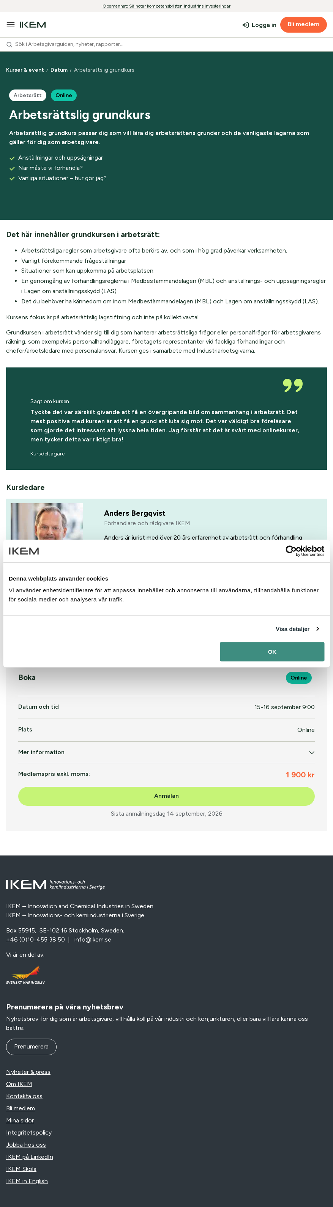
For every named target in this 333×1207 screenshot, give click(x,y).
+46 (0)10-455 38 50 (35, 939)
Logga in (264, 24)
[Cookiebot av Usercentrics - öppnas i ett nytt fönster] (291, 551)
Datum (60, 70)
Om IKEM (19, 1084)
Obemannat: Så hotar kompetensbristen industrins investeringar (166, 6)
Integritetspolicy (29, 1132)
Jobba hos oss (26, 1144)
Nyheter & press (28, 1071)
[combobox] (166, 44)
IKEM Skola (21, 1168)
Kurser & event (25, 70)
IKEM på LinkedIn (29, 1156)
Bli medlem (303, 24)
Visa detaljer (292, 629)
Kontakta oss (24, 1096)
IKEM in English (27, 1181)
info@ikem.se (92, 939)
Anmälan (166, 795)
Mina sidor (20, 1120)
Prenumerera (31, 1046)
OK (272, 651)
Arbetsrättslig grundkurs (105, 70)
